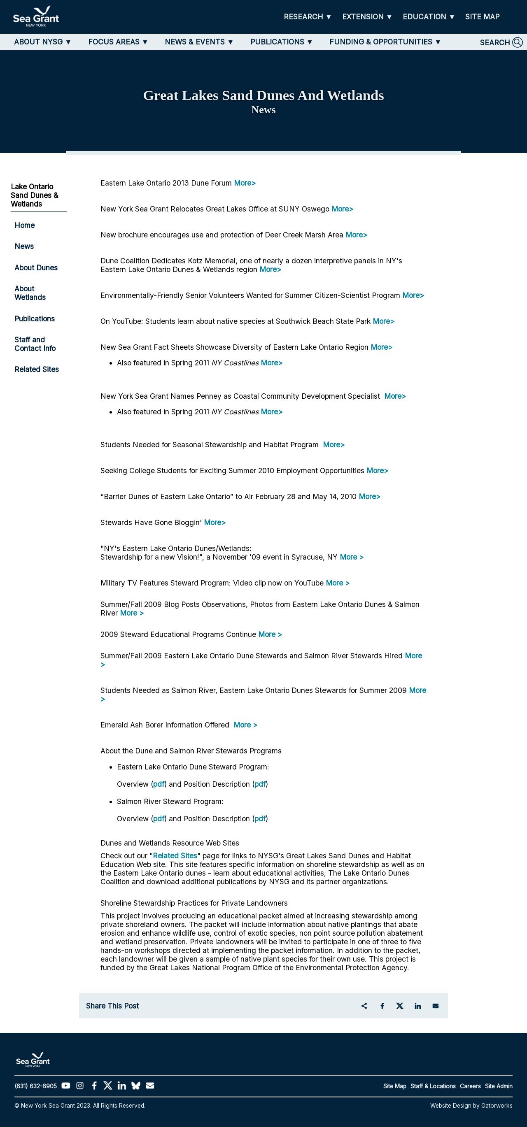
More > (352, 557)
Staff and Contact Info (35, 344)
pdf (158, 784)
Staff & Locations (433, 1086)
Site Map (394, 1086)
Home (24, 225)
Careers (470, 1086)
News (24, 246)
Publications (34, 318)
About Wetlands (30, 293)
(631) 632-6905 (35, 1086)
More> (245, 183)
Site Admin (499, 1086)
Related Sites (175, 855)
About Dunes (36, 267)
